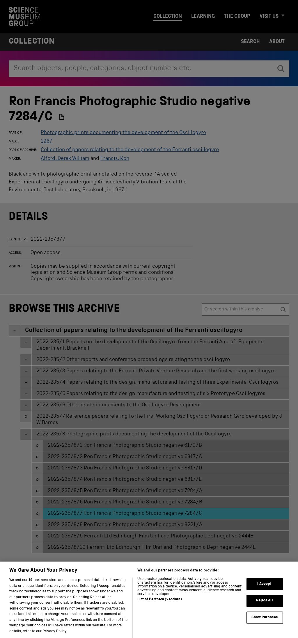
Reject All (264, 605)
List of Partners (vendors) (159, 603)
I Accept (264, 588)
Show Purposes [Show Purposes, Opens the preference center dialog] (264, 621)
